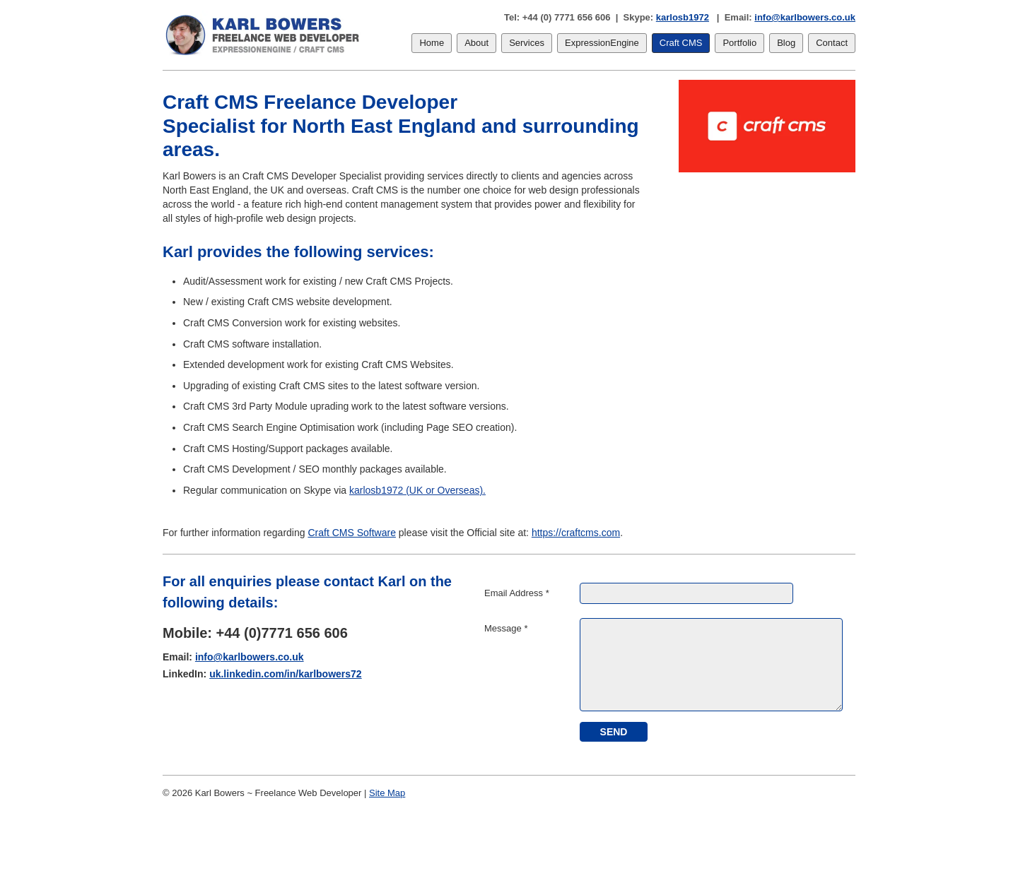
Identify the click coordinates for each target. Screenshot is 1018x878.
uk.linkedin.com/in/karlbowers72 (285, 674)
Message (505, 628)
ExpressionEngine (602, 42)
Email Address (516, 593)
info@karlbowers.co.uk (804, 17)
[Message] (711, 664)
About (476, 42)
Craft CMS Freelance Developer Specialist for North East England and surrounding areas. (401, 125)
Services (526, 42)
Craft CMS (681, 42)
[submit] (614, 732)
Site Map (387, 793)
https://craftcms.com (576, 532)
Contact (832, 42)
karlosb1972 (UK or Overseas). (417, 490)
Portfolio (739, 42)
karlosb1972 (682, 17)
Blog (786, 42)
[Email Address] (686, 593)
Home (431, 42)
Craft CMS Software (351, 532)
